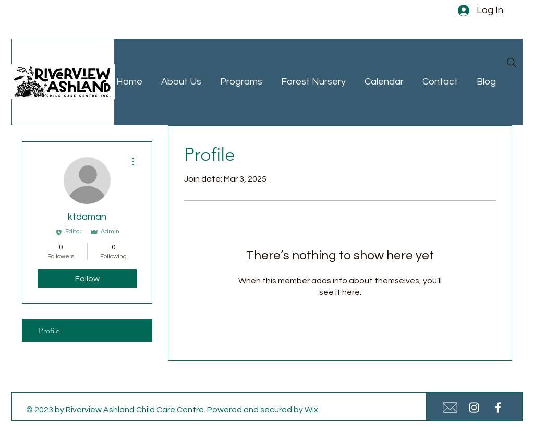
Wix (311, 409)
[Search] (512, 63)
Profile (48, 331)
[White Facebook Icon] (498, 407)
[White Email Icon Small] (450, 407)
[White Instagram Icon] (474, 407)
